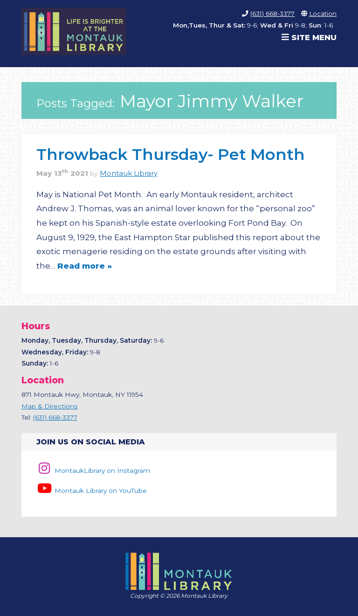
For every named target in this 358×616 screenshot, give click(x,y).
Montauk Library (129, 173)
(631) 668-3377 (272, 13)
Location (323, 13)
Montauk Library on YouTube (91, 490)
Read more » (84, 265)
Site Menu (309, 37)
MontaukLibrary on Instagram (93, 470)
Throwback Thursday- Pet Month (170, 154)
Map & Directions (49, 406)
